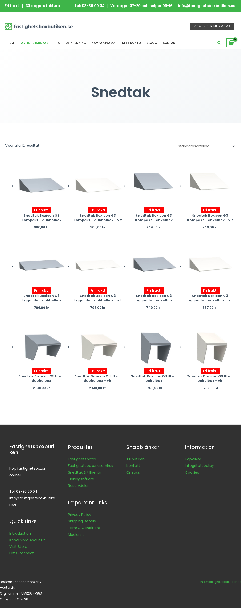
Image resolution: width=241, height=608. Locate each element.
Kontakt (170, 43)
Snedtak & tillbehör (84, 472)
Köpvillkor (193, 458)
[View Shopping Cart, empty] (231, 42)
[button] (219, 42)
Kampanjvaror (104, 43)
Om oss (133, 472)
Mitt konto (131, 43)
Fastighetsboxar (34, 43)
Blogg (151, 43)
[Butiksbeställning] (204, 146)
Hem (11, 43)
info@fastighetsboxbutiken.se (220, 581)
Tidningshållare (81, 478)
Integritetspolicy (199, 465)
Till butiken (135, 458)
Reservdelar (78, 485)
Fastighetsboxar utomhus (90, 465)
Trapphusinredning (70, 43)
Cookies (192, 472)
